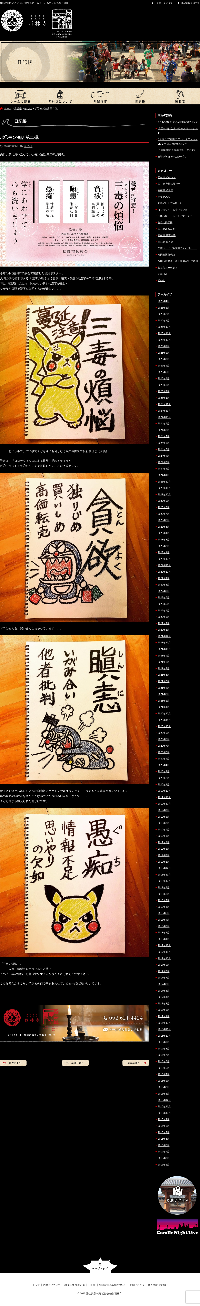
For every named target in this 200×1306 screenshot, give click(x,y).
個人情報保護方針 (190, 3)
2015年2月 (163, 1164)
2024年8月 (163, 430)
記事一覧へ (75, 1063)
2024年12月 (164, 404)
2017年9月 (163, 964)
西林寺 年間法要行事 (169, 183)
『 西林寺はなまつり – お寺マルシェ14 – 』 (178, 130)
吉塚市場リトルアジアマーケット (176, 216)
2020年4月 (163, 765)
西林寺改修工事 (166, 228)
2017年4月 (163, 997)
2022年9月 (163, 578)
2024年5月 (163, 449)
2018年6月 (163, 906)
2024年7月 (163, 436)
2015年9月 (163, 1119)
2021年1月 (163, 707)
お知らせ (171, 3)
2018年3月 (163, 926)
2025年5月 (163, 372)
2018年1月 (163, 939)
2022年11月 (164, 565)
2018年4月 (163, 919)
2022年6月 (163, 597)
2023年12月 (164, 481)
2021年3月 (163, 694)
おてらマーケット (167, 267)
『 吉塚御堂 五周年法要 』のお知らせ (178, 150)
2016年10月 (164, 1035)
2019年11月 (164, 797)
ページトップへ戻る (100, 1265)
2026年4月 (163, 301)
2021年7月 (163, 668)
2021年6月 (163, 674)
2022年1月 (163, 629)
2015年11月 (164, 1106)
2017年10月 (164, 958)
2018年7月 (163, 900)
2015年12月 (164, 1100)
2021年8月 (163, 662)
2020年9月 (163, 733)
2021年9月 (163, 655)
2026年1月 (163, 320)
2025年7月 (163, 359)
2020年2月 (163, 778)
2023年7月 (163, 513)
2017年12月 (164, 945)
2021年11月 (164, 642)
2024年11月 (164, 410)
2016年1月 (163, 1093)
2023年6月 (163, 520)
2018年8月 (163, 894)
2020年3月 (163, 771)
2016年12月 (164, 1023)
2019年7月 (163, 823)
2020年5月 (163, 758)
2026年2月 (163, 314)
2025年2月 (163, 391)
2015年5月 (163, 1145)
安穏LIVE (163, 274)
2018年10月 (164, 881)
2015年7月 (163, 1132)
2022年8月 (163, 584)
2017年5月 (163, 990)
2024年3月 (163, 462)
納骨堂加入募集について (180, 96)
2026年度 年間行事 (100, 96)
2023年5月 (163, 526)
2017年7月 (163, 977)
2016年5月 (163, 1068)
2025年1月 (163, 397)
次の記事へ (135, 1063)
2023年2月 (163, 546)
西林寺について (60, 96)
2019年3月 (163, 848)
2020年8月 (163, 739)
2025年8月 (163, 352)
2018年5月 (163, 913)
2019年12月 (164, 790)
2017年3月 (163, 1003)
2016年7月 (163, 1055)
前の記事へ (13, 1063)
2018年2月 (163, 932)
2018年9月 (163, 887)
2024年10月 (164, 417)
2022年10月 (164, 571)
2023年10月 (164, 494)
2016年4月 (163, 1074)
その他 (28, 108)
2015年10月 (164, 1113)
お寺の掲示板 (165, 222)
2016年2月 (163, 1087)
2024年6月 (163, 443)
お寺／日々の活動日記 (170, 203)
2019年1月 (163, 861)
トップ (20, 96)
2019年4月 (163, 842)
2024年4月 (163, 455)
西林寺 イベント (167, 177)
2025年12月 (164, 326)
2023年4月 (163, 533)
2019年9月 (163, 810)
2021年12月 (164, 636)
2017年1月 (163, 1016)
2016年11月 (164, 1029)
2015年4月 (163, 1151)
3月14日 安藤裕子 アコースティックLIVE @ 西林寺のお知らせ (178, 141)
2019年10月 (164, 803)
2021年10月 (164, 649)
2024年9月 (163, 423)
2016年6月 (163, 1061)
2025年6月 (163, 365)
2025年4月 (163, 378)
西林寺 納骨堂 (165, 190)
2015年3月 (163, 1158)
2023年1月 (163, 552)
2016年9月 (163, 1042)
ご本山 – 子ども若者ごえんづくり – (177, 248)
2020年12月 (164, 713)
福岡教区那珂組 (166, 254)
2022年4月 (163, 610)
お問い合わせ (137, 1285)
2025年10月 (164, 340)
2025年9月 (163, 346)
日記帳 (158, 3)
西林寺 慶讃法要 (167, 235)
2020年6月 (163, 752)
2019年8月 (163, 816)
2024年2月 (163, 468)
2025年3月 (163, 385)
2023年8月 (163, 507)
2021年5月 (163, 681)
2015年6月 (163, 1138)
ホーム (7, 108)
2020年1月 (163, 784)
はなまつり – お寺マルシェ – (173, 209)
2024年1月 (163, 475)
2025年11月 (164, 333)
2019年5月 (163, 836)
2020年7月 (163, 745)
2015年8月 (163, 1125)
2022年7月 (163, 591)
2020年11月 (164, 720)
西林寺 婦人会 (165, 241)
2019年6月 (163, 829)
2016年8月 (163, 1048)
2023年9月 (163, 500)
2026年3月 (163, 307)
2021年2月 (163, 700)
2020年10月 (164, 726)
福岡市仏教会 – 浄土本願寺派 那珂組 (178, 261)
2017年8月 (163, 971)
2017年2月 (163, 1009)
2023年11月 (164, 488)
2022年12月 (164, 559)
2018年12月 (164, 868)
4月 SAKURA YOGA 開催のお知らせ (178, 122)
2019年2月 (163, 855)
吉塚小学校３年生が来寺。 (172, 156)
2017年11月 (164, 952)
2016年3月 (163, 1080)
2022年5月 (163, 604)
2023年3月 (163, 539)
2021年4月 (163, 687)
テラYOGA (164, 196)
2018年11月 (164, 874)
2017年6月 (163, 984)
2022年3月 (163, 616)
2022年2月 (163, 623)
